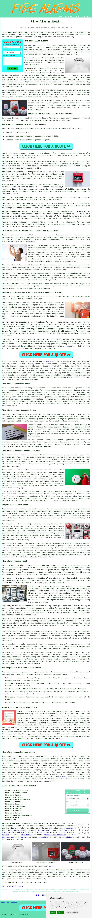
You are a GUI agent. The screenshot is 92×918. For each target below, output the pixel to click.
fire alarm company (68, 245)
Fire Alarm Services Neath (19, 786)
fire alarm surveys (42, 725)
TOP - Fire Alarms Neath (12, 886)
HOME (60, 16)
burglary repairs (42, 832)
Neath (48, 361)
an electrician (65, 837)
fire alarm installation (79, 777)
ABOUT (71, 16)
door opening (43, 830)
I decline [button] (60, 912)
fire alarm (51, 45)
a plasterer (44, 837)
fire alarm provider (20, 273)
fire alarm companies (71, 370)
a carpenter (69, 828)
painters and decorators (55, 835)
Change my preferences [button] (71, 912)
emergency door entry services (15, 837)
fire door (52, 388)
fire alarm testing (64, 586)
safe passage (56, 197)
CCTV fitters (26, 835)
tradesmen (69, 826)
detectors (63, 224)
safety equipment (13, 346)
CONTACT (77, 16)
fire (28, 685)
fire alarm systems (47, 419)
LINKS (65, 16)
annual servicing (70, 286)
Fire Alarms (14, 902)
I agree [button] (53, 912)
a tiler (62, 832)
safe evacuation (56, 189)
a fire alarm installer (25, 828)
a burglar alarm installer (13, 832)
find (9, 756)
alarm (75, 688)
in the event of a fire (31, 168)
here (64, 777)
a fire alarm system (80, 235)
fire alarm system (58, 34)
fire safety (64, 644)
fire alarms (11, 239)
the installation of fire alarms (47, 296)
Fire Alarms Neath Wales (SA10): (16, 32)
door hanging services (17, 830)
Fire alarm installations (13, 361)
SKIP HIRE (63, 830)
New (8, 902)
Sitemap (3, 902)
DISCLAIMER (85, 16)
